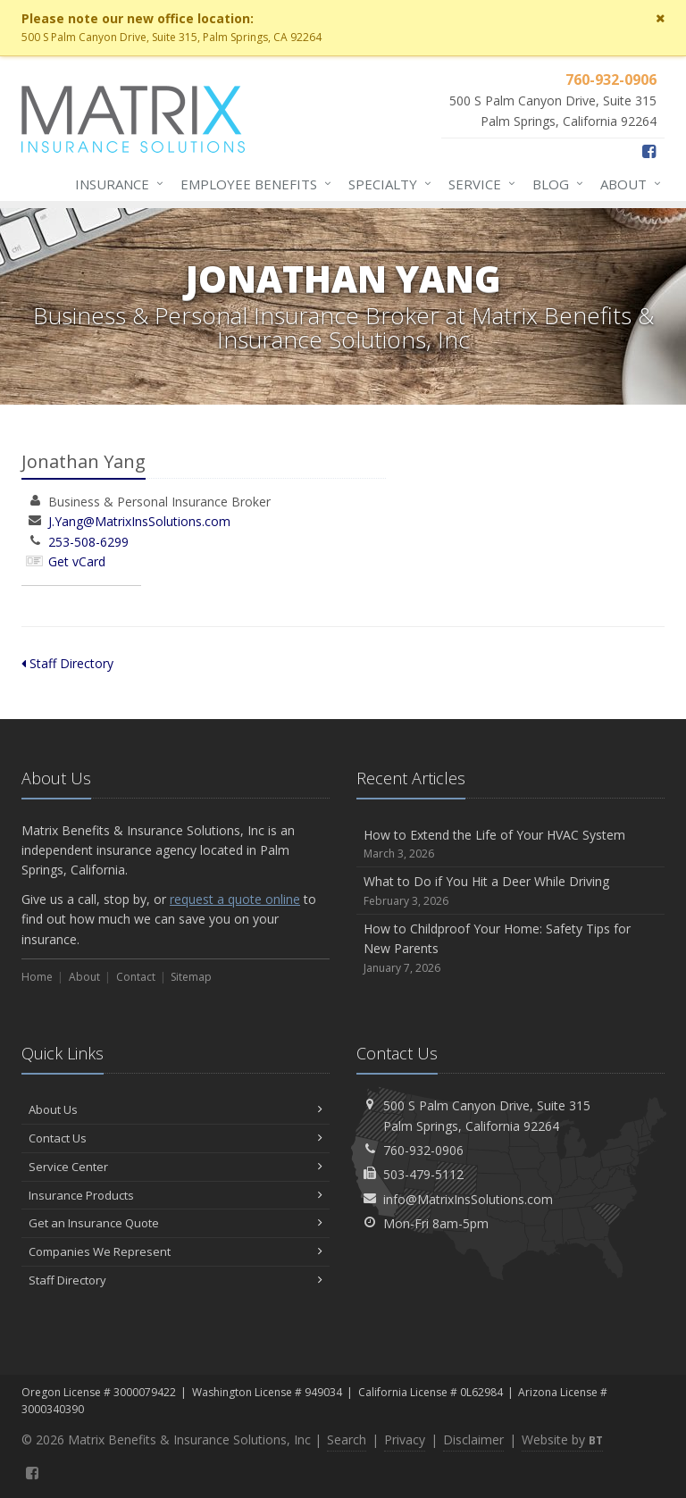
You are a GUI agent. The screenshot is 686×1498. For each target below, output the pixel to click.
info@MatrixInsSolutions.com (468, 1199)
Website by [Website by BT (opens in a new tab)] (562, 1439)
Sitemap (191, 976)
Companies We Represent (175, 1251)
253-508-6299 (88, 541)
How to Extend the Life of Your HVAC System (510, 844)
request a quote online (235, 899)
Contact (135, 976)
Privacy (404, 1439)
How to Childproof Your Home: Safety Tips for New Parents (510, 948)
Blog (554, 184)
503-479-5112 (423, 1174)
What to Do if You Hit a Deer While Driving (510, 891)
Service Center (175, 1167)
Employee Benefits (252, 184)
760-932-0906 (423, 1150)
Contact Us (175, 1138)
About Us (175, 1109)
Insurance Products (175, 1195)
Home (37, 976)
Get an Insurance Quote (175, 1223)
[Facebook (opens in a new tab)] (649, 151)
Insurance (115, 184)
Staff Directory (67, 663)
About (627, 184)
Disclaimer (473, 1439)
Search (346, 1439)
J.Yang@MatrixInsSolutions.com (139, 521)
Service (478, 184)
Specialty (386, 184)
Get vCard (76, 561)
